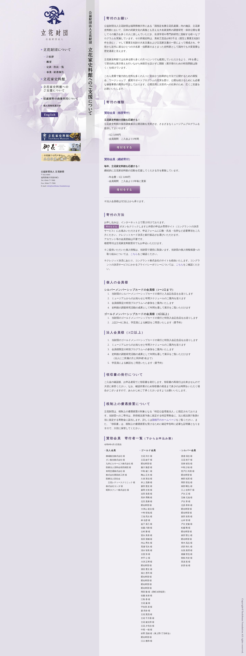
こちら (134, 254)
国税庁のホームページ (164, 420)
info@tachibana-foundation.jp (58, 186)
